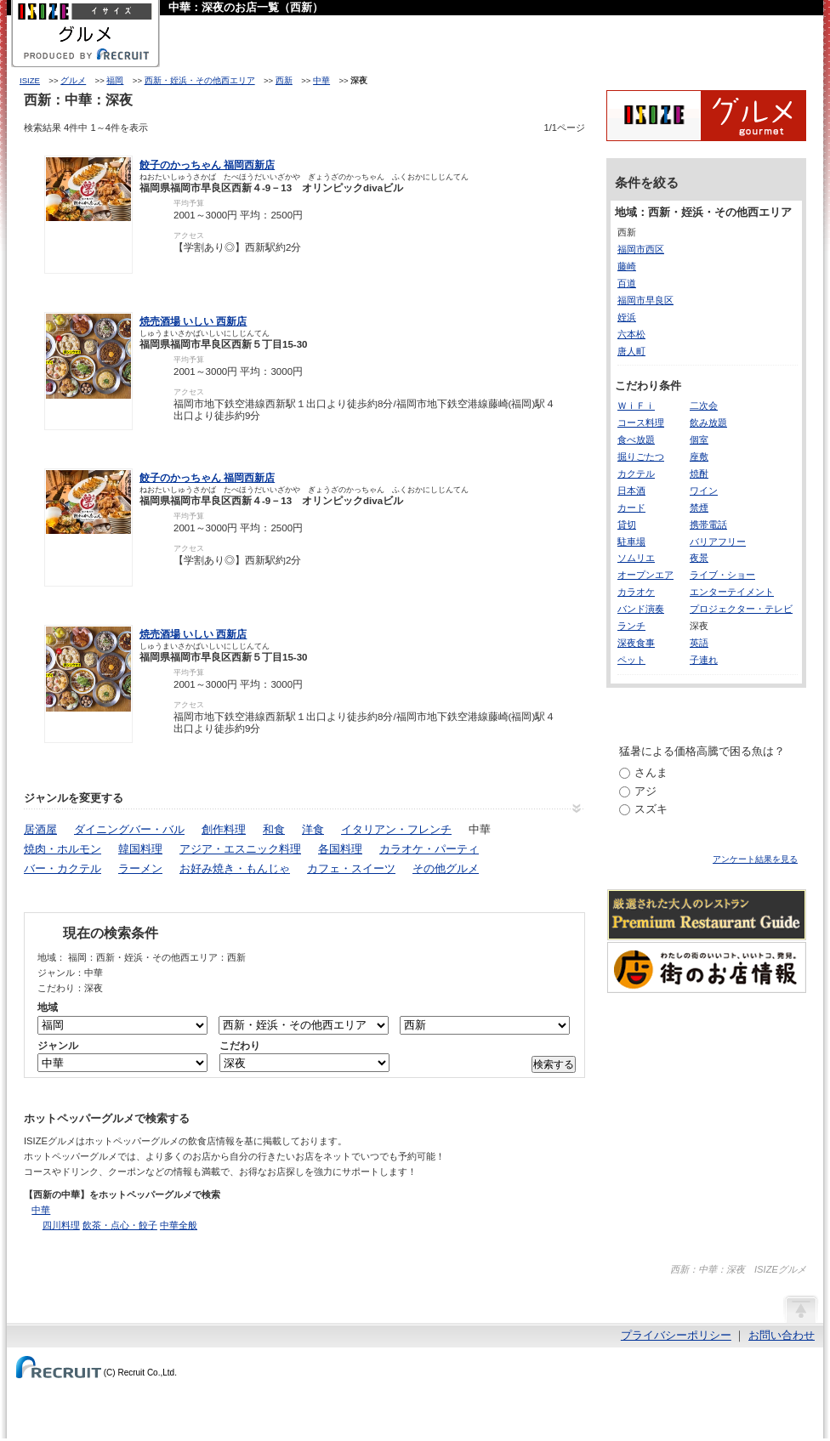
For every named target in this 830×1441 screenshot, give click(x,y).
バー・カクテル (62, 868)
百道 (626, 283)
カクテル (636, 473)
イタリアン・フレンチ (396, 829)
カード (631, 507)
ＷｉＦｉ (636, 405)
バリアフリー (718, 541)
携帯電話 (708, 524)
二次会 (704, 405)
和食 (274, 829)
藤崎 (626, 266)
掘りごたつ (640, 456)
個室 (699, 439)
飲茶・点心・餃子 (119, 1225)
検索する (553, 1064)
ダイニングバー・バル (129, 829)
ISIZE (30, 80)
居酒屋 (40, 829)
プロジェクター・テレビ (741, 609)
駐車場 (631, 541)
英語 (699, 643)
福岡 (114, 80)
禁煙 (699, 507)
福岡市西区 (640, 249)
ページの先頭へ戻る (800, 1308)
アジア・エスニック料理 (240, 848)
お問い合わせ (781, 1335)
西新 (284, 80)
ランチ (631, 626)
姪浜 (626, 317)
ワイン (704, 490)
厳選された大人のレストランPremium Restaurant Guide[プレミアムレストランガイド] (706, 914)
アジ (645, 791)
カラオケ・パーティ (429, 848)
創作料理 (224, 829)
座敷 (699, 456)
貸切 (626, 524)
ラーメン (140, 868)
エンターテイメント (732, 592)
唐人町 (631, 351)
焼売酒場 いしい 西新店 (193, 321)
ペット (631, 660)
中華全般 (178, 1225)
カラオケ (636, 592)
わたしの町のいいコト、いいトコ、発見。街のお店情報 (706, 967)
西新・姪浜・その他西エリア (200, 80)
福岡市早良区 (645, 300)
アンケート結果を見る (755, 859)
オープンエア (645, 575)
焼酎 (699, 473)
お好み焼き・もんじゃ (234, 868)
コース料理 (640, 422)
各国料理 (340, 848)
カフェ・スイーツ (351, 868)
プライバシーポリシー (676, 1335)
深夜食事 (636, 643)
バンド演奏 (640, 609)
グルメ (73, 80)
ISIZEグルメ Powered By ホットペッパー (706, 115)
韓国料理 (140, 848)
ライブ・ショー (722, 575)
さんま (651, 772)
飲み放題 (708, 422)
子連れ (704, 660)
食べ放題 (636, 439)
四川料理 (61, 1225)
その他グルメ (445, 868)
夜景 (699, 558)
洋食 (313, 829)
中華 (321, 80)
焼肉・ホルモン (62, 848)
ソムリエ (636, 558)
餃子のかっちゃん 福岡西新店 (207, 165)
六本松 (631, 334)
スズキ (651, 809)
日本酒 (631, 490)
